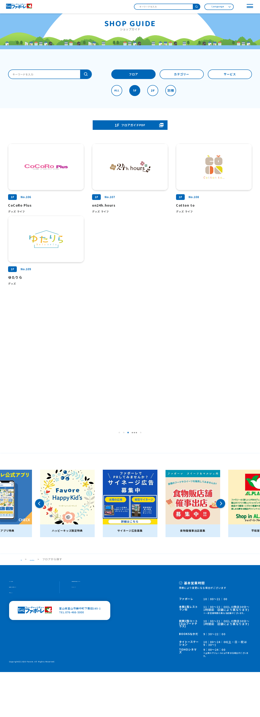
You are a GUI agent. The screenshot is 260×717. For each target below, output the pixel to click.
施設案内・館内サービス (24, 635)
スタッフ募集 (17, 627)
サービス (230, 75)
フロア (133, 75)
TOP (24, 604)
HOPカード (16, 643)
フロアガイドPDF (130, 125)
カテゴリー (181, 75)
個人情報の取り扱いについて (90, 627)
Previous (39, 548)
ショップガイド (45, 604)
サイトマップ (80, 635)
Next (220, 548)
